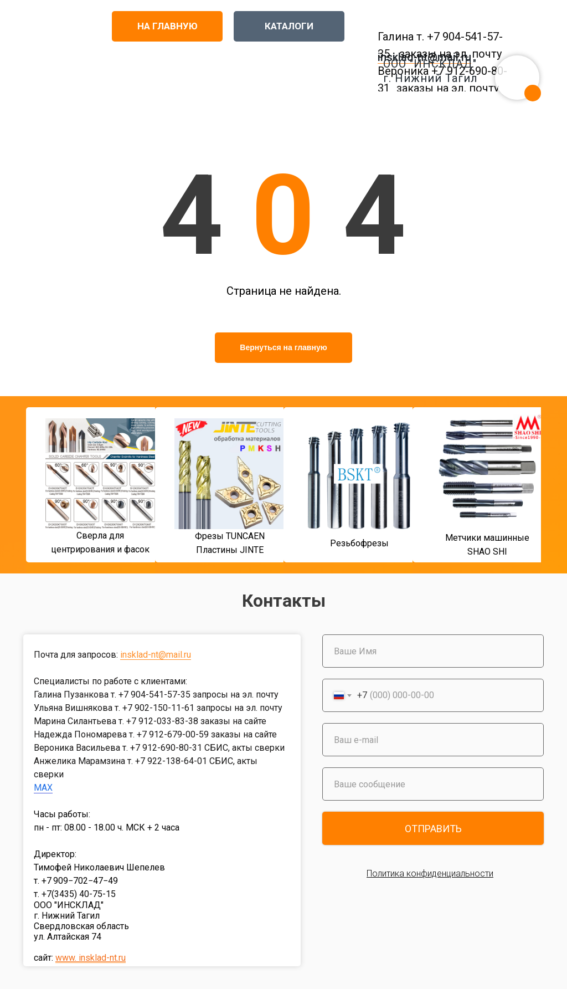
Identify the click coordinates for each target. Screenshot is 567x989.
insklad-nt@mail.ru (155, 654)
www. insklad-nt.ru (90, 957)
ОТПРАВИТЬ (433, 828)
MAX (43, 787)
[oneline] (433, 784)
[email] (433, 739)
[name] (433, 651)
